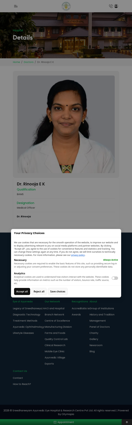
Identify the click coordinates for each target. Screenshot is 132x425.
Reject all (39, 291)
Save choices (57, 291)
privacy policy (78, 255)
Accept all (22, 291)
